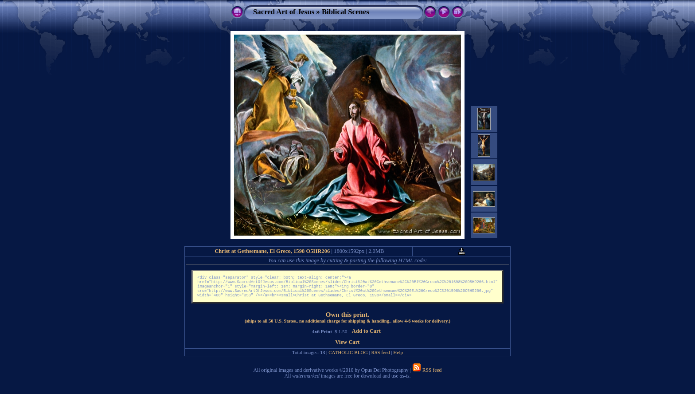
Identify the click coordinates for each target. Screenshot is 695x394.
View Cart (347, 346)
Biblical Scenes (345, 12)
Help (398, 356)
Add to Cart (366, 335)
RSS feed (380, 356)
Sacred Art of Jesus (283, 12)
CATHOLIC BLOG (348, 356)
